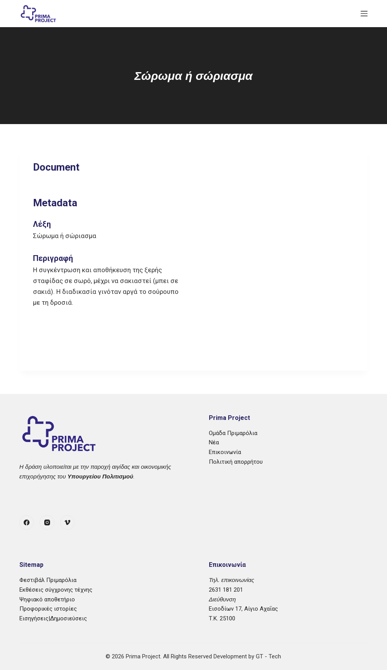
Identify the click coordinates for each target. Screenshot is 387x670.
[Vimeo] (67, 522)
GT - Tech (268, 656)
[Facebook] (26, 522)
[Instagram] (47, 522)
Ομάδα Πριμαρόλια (233, 433)
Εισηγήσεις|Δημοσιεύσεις (53, 618)
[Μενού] (364, 13)
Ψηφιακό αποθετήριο (47, 599)
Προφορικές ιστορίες (48, 608)
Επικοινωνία (225, 452)
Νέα (214, 442)
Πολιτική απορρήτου (236, 461)
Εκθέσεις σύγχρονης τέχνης (55, 589)
